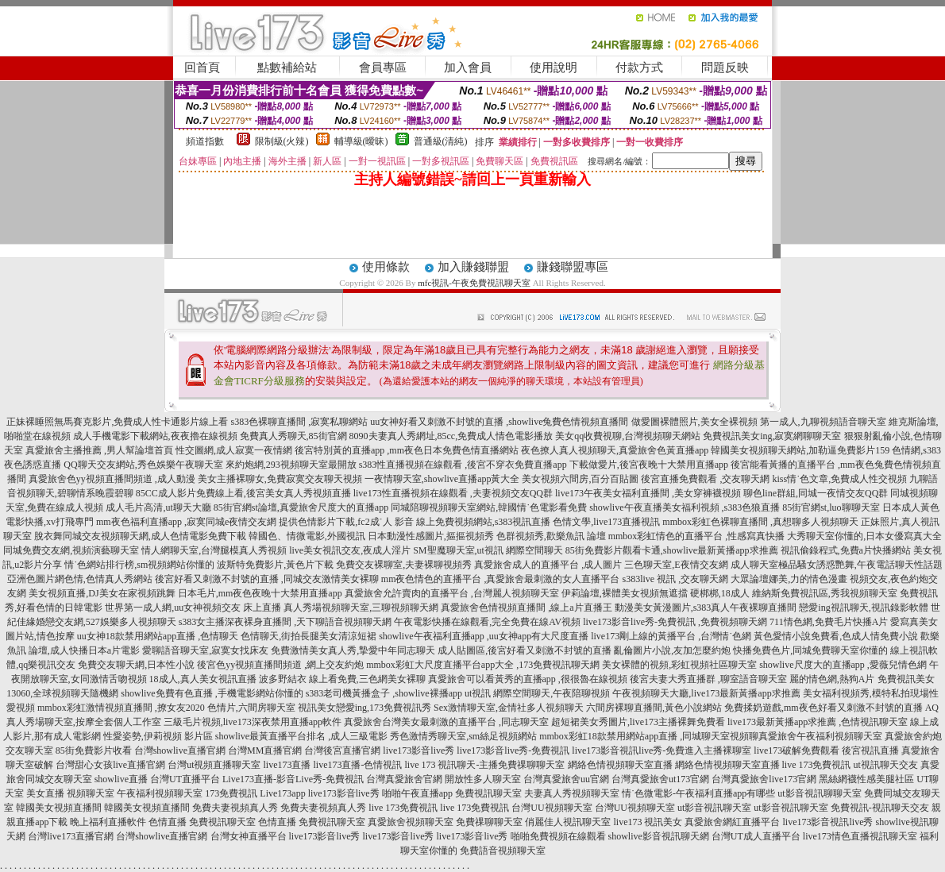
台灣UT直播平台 (185, 779)
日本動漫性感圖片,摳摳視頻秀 (431, 536)
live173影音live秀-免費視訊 (513, 750)
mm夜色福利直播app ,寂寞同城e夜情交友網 (186, 521)
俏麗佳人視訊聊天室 (568, 822)
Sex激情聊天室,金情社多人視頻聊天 (509, 707)
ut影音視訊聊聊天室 (819, 793)
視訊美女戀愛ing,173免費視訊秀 (364, 707)
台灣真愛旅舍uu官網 (566, 779)
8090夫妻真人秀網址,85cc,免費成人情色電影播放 (451, 436)
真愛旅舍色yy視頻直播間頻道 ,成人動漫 (112, 478)
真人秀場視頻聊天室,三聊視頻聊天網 (361, 607)
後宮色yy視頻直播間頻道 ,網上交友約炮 (280, 664)
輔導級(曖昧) (361, 141)
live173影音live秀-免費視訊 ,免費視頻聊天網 (675, 621)
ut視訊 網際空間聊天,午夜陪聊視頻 (537, 693)
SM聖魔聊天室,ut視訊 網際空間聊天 (488, 550)
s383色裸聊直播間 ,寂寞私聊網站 (299, 421)
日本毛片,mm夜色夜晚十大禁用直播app (260, 593)
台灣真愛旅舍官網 (404, 779)
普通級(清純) (441, 141)
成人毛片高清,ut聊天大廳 (158, 507)
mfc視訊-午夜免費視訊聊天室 (474, 282)
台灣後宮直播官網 (342, 750)
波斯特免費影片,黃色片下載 (275, 564)
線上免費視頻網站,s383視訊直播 (483, 521)
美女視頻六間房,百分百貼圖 (580, 478)
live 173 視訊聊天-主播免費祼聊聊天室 (485, 764)
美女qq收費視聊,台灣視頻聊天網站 (627, 436)
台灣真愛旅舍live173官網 (764, 779)
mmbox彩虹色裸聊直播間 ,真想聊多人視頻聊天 (760, 521)
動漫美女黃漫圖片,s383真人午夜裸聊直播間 (706, 607)
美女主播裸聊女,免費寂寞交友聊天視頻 (280, 478)
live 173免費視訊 (816, 764)
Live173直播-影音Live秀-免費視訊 (293, 779)
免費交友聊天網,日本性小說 (136, 664)
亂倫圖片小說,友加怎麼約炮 (672, 650)
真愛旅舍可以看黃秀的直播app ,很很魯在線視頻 (527, 679)
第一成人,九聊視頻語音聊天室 (823, 421)
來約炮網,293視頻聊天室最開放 (291, 464)
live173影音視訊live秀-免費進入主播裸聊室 (661, 750)
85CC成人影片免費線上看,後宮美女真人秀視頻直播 (243, 493)
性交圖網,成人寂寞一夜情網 (234, 450)
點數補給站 (287, 67)
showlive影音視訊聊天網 (658, 836)
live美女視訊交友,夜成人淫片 (350, 550)
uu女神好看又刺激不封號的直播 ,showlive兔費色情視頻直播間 (499, 421)
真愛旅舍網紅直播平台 (732, 822)
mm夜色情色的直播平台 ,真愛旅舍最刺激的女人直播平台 (500, 579)
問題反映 (725, 67)
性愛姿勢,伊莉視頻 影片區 (158, 736)
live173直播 (287, 764)
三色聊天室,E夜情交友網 (675, 564)
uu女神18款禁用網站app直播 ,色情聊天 (157, 636)
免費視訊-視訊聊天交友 (880, 807)
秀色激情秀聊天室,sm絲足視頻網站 (463, 736)
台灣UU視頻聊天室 (551, 807)
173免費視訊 (231, 793)
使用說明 (553, 67)
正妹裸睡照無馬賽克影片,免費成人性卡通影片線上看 (117, 421)
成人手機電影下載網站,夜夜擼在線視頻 (155, 436)
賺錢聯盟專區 (572, 266)
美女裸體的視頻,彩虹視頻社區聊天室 (679, 664)
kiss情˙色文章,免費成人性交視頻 (839, 478)
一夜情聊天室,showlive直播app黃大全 (442, 478)
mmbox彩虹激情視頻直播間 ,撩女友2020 (121, 707)
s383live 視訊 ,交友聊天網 (676, 579)
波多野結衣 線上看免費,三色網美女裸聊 (342, 679)
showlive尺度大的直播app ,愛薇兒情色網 (843, 664)
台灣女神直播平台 (248, 836)
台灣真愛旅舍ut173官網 (660, 779)
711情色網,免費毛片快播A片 (829, 621)
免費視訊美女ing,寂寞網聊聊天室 (772, 436)
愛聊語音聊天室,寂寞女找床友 (205, 650)
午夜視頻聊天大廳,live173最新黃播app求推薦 (706, 693)
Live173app (282, 793)
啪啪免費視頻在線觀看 (558, 836)
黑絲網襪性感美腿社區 (866, 779)
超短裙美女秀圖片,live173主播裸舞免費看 (638, 721)
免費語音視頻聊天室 (503, 850)
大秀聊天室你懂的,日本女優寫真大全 (864, 536)
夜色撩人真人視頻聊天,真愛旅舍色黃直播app (614, 450)
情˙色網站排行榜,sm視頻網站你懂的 (139, 564)
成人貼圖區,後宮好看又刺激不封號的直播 (524, 650)
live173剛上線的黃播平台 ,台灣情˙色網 (671, 636)
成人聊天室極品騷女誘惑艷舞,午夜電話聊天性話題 (837, 564)
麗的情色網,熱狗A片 (832, 679)
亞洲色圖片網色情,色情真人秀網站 (79, 579)
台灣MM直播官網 (265, 750)
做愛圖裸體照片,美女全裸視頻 (694, 421)
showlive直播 (121, 779)
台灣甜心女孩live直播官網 (110, 764)
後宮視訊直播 (870, 750)
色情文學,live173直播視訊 (606, 521)
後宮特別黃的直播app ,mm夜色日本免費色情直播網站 (407, 450)
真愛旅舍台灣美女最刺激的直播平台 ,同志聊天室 (446, 721)
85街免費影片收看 (94, 750)
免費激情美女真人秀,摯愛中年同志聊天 (353, 650)
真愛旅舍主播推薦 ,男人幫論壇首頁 (99, 450)
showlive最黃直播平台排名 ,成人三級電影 (301, 736)
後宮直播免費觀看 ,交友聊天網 (705, 478)
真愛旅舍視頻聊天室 (410, 822)
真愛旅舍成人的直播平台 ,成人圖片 (548, 564)
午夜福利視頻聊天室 (159, 793)
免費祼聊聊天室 (489, 822)
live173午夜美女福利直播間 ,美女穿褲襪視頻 (648, 493)
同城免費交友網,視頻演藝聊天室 (71, 550)
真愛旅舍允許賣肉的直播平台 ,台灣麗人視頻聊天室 (452, 593)
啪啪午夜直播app (417, 793)
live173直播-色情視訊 (358, 764)
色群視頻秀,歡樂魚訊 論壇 (551, 536)
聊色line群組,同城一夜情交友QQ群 (815, 493)
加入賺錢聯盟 (473, 266)
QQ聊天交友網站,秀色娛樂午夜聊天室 (143, 464)
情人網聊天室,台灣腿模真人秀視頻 (214, 550)
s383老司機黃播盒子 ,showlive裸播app (384, 693)
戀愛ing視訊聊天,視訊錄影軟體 (863, 607)
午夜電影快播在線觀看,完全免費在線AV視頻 (487, 621)
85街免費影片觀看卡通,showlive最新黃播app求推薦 (671, 550)
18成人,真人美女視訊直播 (202, 679)
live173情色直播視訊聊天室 (860, 836)
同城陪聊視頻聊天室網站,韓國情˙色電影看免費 (489, 507)
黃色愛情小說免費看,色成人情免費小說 (836, 636)
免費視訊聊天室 (488, 793)
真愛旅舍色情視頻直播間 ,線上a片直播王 (526, 607)
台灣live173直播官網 (71, 836)
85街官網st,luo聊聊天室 (830, 507)
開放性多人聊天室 (483, 779)
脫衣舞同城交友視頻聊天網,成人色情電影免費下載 (140, 536)
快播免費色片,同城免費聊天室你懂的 (810, 650)
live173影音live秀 (418, 750)
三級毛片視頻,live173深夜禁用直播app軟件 (252, 721)
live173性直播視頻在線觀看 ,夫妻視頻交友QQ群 (453, 493)
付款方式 (639, 67)
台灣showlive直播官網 (180, 750)
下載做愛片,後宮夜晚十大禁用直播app (648, 464)
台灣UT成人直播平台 (756, 836)
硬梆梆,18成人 (720, 593)
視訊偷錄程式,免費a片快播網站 (846, 550)
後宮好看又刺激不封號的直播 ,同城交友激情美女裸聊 (267, 579)
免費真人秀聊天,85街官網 (293, 436)
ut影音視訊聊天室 (714, 807)
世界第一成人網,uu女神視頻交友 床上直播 (193, 607)
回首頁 (202, 67)
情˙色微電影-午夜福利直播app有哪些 (698, 793)
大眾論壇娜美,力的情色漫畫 (789, 579)
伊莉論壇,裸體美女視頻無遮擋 (624, 593)
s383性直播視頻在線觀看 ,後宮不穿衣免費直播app (463, 464)
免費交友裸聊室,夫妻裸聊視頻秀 (404, 564)
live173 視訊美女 (647, 822)
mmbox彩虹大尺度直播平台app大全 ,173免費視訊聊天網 (483, 664)
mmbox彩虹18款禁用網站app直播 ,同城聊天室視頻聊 (648, 736)
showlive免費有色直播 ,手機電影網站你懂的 (212, 693)
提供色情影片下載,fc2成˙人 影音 (346, 521)
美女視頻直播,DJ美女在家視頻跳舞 (102, 593)
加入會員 (468, 67)
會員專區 (383, 67)
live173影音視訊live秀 (827, 822)
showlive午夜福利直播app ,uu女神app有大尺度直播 (483, 636)
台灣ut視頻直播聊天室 (214, 764)
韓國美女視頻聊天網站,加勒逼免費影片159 (800, 450)
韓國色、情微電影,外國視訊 (307, 536)
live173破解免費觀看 (796, 750)
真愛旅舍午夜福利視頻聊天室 (820, 736)
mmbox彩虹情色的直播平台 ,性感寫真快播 (696, 536)
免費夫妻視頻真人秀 (235, 807)
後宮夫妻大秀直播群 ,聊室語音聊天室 (708, 679)
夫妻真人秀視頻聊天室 (571, 793)
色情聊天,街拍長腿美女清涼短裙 (308, 636)
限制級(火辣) (282, 141)
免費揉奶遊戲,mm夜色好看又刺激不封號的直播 (823, 707)
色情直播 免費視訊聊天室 (202, 822)
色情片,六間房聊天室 (251, 707)
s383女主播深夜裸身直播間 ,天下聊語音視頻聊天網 (285, 621)
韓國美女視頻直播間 (59, 807)
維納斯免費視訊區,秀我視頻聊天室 (824, 593)
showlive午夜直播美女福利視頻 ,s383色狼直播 (684, 507)
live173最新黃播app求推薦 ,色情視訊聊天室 (817, 721)
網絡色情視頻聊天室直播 (620, 764)
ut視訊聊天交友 (886, 764)
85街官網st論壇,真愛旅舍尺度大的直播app (301, 507)
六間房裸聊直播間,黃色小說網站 (654, 707)
